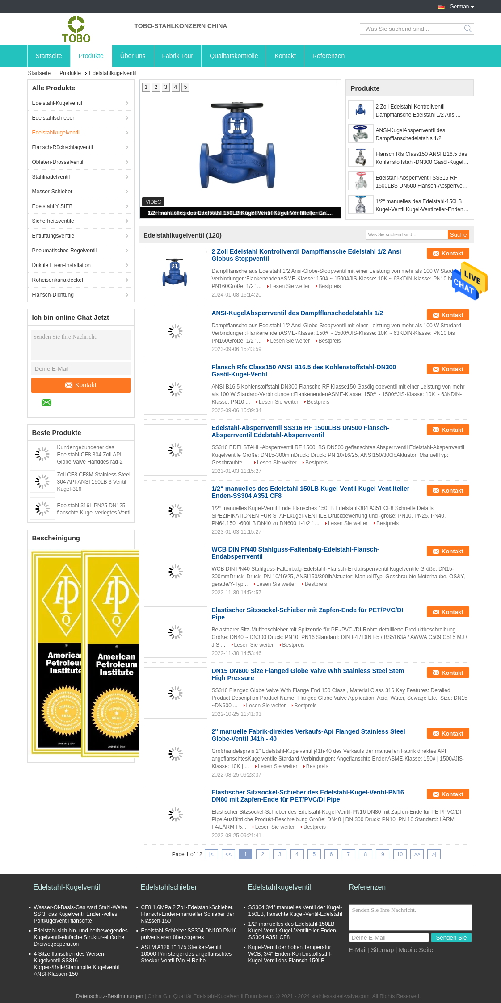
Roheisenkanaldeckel (57, 280)
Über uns (133, 55)
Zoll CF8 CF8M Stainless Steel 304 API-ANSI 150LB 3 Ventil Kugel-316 (94, 482)
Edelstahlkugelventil (56, 133)
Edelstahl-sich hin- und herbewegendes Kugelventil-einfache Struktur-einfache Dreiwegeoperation (81, 937)
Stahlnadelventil (51, 177)
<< (228, 854)
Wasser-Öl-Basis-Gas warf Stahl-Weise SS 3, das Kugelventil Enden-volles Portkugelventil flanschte (80, 914)
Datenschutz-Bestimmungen (109, 996)
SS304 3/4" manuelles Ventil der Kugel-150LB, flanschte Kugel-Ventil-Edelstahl (295, 910)
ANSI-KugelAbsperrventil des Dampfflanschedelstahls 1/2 (410, 134)
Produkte (91, 55)
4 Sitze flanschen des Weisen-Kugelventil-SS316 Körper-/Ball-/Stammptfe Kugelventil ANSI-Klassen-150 (76, 964)
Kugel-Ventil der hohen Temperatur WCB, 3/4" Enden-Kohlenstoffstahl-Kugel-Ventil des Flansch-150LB (290, 954)
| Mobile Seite (415, 949)
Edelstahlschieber (53, 118)
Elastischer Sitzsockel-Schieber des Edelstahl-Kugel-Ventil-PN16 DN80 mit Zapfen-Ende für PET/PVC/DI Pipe (308, 796)
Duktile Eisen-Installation (61, 265)
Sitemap (382, 949)
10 (400, 854)
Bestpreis (330, 286)
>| (434, 854)
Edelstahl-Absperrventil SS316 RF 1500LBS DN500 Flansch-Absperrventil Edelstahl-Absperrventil (422, 182)
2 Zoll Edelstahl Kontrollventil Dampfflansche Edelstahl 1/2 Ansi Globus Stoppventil (416, 111)
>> (417, 854)
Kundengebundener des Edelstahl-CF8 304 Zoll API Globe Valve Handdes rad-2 (90, 454)
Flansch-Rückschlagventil (62, 147)
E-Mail (358, 949)
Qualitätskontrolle (234, 55)
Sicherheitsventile (53, 221)
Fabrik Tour (178, 55)
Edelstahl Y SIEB (52, 206)
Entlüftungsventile (53, 236)
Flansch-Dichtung (53, 295)
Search (468, 29)
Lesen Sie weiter (290, 286)
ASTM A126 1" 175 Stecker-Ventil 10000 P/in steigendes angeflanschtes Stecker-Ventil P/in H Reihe (186, 954)
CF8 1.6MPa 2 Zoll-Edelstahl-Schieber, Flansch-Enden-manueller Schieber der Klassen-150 (188, 914)
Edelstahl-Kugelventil (57, 103)
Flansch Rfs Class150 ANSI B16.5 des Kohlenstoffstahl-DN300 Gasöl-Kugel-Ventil (421, 158)
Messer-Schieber (52, 191)
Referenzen (328, 55)
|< (211, 854)
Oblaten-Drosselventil (58, 162)
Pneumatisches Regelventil (64, 250)
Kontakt (284, 55)
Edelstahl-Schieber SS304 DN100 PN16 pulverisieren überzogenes (189, 934)
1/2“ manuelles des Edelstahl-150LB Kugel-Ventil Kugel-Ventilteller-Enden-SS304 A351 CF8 (241, 213)
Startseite (49, 55)
